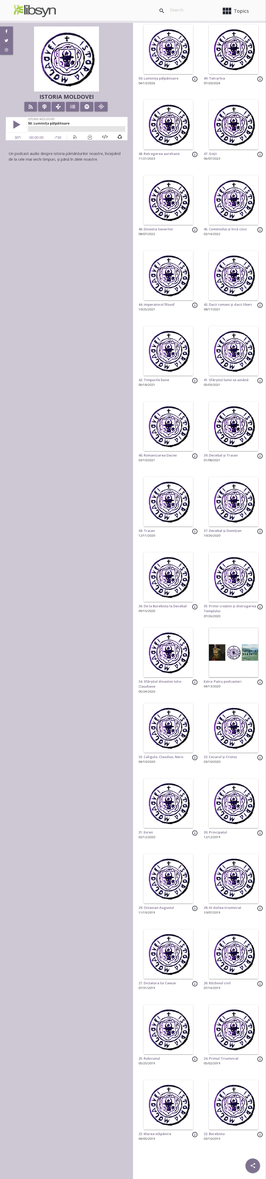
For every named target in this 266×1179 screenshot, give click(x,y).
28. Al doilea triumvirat (222, 907)
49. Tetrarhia (214, 78)
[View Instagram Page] (6, 50)
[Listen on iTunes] (44, 106)
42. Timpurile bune (153, 379)
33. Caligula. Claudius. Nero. (161, 756)
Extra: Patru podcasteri (223, 681)
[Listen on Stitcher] (72, 106)
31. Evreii (145, 832)
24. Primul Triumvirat (221, 1058)
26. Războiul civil (217, 983)
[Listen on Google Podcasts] (101, 106)
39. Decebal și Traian (221, 455)
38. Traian (146, 530)
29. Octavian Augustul (156, 907)
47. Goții (210, 153)
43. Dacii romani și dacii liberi (228, 304)
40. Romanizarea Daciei (157, 455)
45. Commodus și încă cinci (225, 229)
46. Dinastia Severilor (155, 229)
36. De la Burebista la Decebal (162, 606)
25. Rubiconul (149, 1058)
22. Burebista (214, 1133)
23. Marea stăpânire (154, 1133)
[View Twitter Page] (6, 40)
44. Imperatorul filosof (156, 304)
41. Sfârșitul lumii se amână (226, 379)
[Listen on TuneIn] (58, 106)
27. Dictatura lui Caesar (157, 983)
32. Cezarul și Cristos (220, 756)
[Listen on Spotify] (87, 106)
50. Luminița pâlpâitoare (158, 78)
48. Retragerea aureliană (158, 153)
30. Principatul (215, 832)
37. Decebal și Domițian (223, 530)
